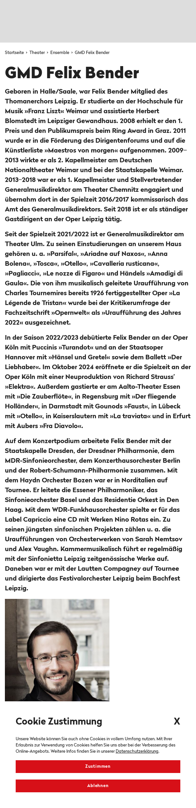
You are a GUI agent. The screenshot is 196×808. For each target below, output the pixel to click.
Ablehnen (97, 786)
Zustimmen (98, 766)
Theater (37, 53)
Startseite (15, 53)
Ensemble (60, 53)
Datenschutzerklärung (137, 751)
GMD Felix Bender (92, 53)
